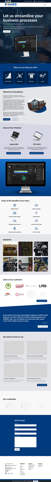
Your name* (25, 424)
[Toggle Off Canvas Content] (44, 5)
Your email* (25, 428)
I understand (36, 481)
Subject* (25, 432)
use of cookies (30, 481)
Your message (25, 437)
